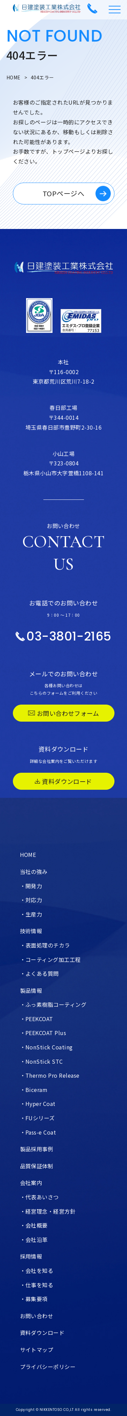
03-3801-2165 (63, 636)
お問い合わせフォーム (63, 713)
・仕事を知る (37, 1285)
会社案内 (31, 1183)
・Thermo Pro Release (50, 1075)
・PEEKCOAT (36, 1019)
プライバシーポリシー (48, 1367)
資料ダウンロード (63, 781)
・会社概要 (34, 1225)
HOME (13, 77)
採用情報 (31, 1256)
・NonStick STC (41, 1061)
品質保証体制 (37, 1166)
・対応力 (31, 900)
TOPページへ (63, 193)
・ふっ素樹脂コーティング (53, 1004)
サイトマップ (37, 1349)
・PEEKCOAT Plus (43, 1033)
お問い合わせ (37, 1316)
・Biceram (34, 1090)
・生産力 (31, 914)
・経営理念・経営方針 (48, 1211)
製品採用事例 (37, 1149)
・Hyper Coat (38, 1103)
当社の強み (34, 871)
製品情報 (31, 990)
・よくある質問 (39, 973)
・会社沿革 (34, 1239)
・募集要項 (34, 1299)
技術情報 (31, 931)
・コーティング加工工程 (50, 959)
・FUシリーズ (37, 1118)
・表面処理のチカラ (45, 945)
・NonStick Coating (46, 1047)
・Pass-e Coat (38, 1132)
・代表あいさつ (39, 1197)
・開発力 (31, 886)
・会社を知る (37, 1270)
